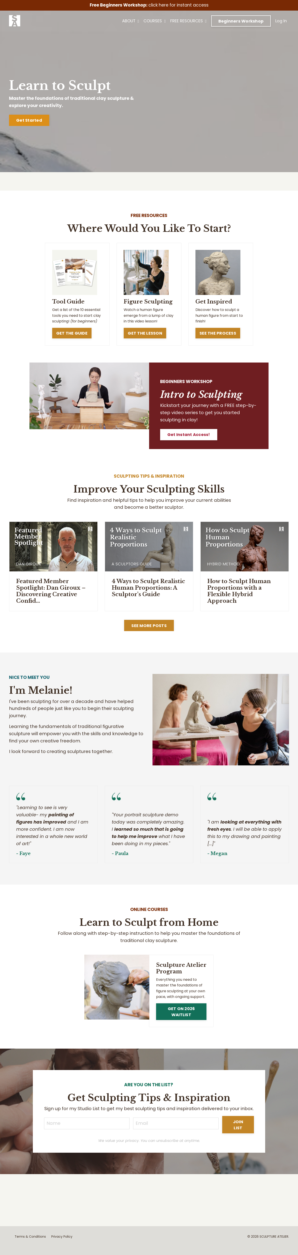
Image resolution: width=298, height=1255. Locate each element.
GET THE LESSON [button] (145, 333)
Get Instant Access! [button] (189, 435)
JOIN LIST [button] (238, 1133)
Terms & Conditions (30, 1244)
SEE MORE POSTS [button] (149, 626)
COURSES (154, 21)
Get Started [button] (29, 120)
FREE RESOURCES (188, 21)
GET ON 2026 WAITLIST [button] (181, 1012)
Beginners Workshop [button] (241, 21)
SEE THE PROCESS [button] (217, 333)
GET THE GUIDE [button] (71, 333)
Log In (281, 21)
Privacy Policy (61, 1244)
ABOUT (130, 21)
